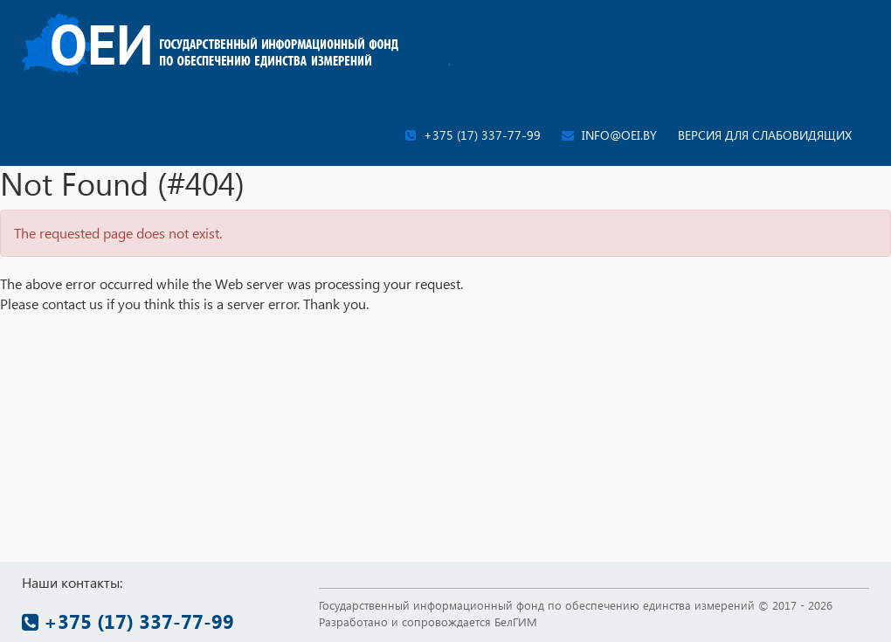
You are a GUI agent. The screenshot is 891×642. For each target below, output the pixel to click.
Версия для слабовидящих (765, 135)
